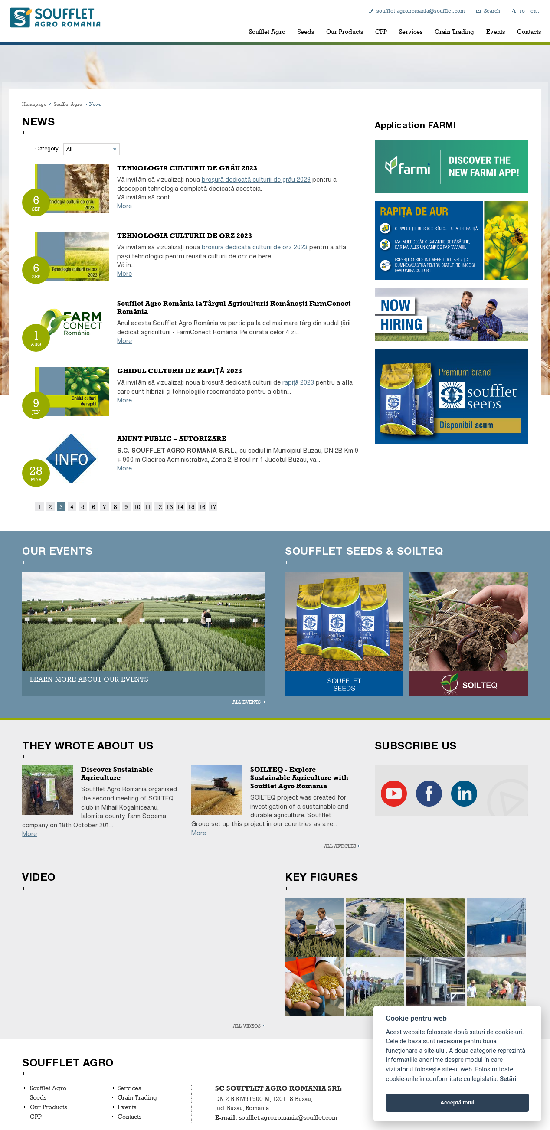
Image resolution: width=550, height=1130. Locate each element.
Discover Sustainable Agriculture (117, 773)
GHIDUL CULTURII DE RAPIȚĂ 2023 (179, 371)
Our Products (344, 31)
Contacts (529, 31)
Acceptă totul (457, 1102)
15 (191, 506)
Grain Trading (454, 31)
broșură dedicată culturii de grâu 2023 (256, 179)
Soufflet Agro (267, 31)
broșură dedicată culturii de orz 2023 (255, 247)
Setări (508, 1079)
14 (180, 506)
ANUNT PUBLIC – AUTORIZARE (171, 438)
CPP (381, 31)
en (533, 11)
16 (202, 506)
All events (246, 702)
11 (147, 506)
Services (410, 31)
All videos (247, 1026)
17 (213, 506)
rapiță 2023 (298, 382)
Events (495, 31)
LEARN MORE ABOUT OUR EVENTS (89, 679)
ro (522, 11)
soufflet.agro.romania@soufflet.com (420, 11)
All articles (340, 846)
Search (492, 11)
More (124, 206)
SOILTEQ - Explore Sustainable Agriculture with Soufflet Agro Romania (299, 777)
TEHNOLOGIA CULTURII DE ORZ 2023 (184, 236)
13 (169, 506)
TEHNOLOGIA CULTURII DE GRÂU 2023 (187, 168)
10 (137, 506)
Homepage (34, 104)
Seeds (306, 31)
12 (158, 506)
